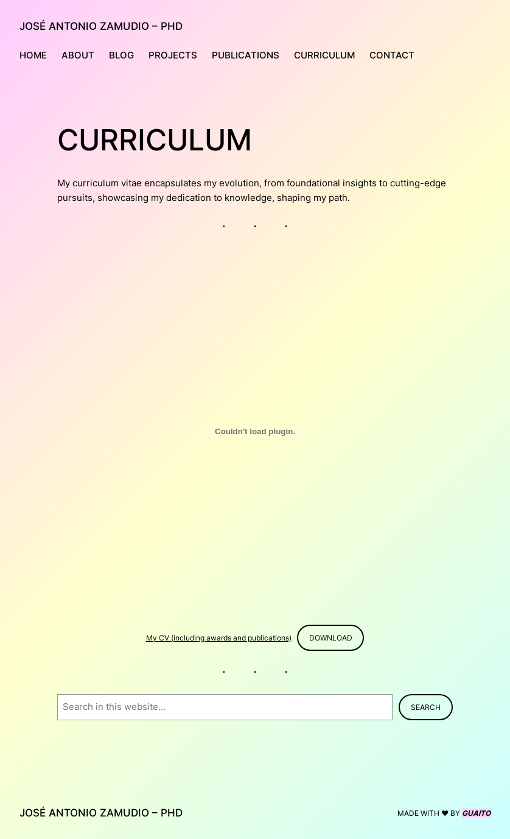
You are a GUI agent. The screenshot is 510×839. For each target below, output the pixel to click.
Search (426, 707)
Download (330, 637)
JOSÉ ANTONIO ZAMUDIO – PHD (101, 25)
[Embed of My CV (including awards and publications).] (255, 431)
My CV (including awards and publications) (219, 637)
